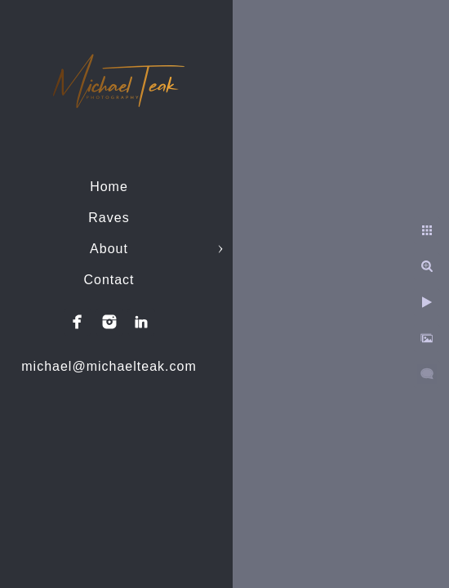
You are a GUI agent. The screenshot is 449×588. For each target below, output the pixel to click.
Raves (108, 218)
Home (109, 187)
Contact (108, 280)
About (109, 249)
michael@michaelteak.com (108, 366)
